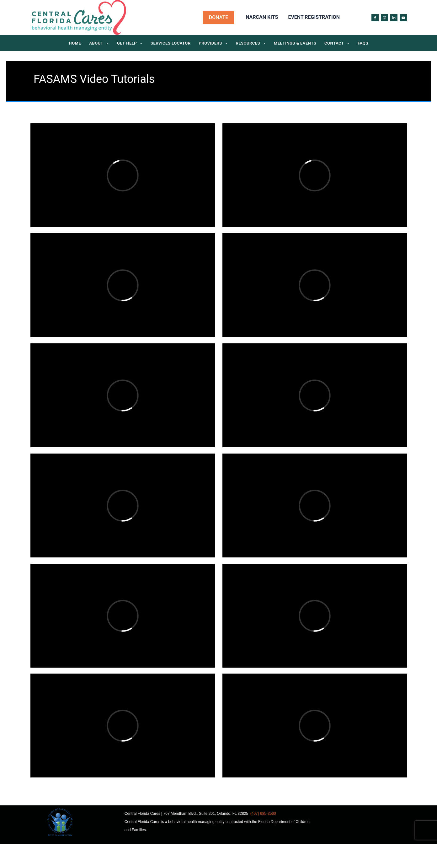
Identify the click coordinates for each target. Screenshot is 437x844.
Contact (336, 43)
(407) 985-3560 (263, 813)
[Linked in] (393, 17)
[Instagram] (384, 17)
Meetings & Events (295, 43)
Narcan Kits (262, 17)
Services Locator (171, 43)
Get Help (129, 43)
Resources (250, 43)
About (99, 43)
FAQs (363, 43)
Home (75, 43)
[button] (218, 17)
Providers (213, 43)
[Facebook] (375, 17)
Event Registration (314, 17)
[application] (106, 43)
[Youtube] (403, 17)
